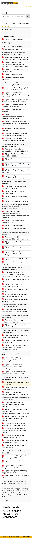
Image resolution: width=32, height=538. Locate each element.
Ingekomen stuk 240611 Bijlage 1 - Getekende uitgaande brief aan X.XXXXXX (15, 436)
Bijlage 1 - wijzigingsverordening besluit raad (15, 280)
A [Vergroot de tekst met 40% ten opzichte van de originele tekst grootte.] (8, 26)
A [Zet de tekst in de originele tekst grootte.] (2, 26)
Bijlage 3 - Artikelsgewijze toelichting (14, 228)
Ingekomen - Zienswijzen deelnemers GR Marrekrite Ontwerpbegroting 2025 (15, 134)
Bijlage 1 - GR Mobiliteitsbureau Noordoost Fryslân (13, 221)
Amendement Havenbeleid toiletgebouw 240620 (15, 476)
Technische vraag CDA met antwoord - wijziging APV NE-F (15, 300)
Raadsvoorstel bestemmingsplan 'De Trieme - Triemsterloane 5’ (14, 336)
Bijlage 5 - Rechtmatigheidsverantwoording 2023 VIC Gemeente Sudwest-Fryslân (15, 116)
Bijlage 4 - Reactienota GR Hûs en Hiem (16, 259)
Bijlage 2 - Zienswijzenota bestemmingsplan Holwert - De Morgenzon (15, 393)
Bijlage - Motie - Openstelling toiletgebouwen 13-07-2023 (12, 467)
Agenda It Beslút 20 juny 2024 (12, 39)
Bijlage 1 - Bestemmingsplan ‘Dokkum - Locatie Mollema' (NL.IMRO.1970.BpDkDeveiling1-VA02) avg (15, 411)
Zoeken (3, 13)
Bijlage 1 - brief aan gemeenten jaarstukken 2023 (13, 192)
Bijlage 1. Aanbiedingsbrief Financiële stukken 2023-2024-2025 (15, 155)
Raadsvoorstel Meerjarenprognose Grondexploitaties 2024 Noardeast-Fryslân (15, 310)
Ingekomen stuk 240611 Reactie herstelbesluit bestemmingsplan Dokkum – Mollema (15, 430)
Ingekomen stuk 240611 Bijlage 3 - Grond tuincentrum (14, 446)
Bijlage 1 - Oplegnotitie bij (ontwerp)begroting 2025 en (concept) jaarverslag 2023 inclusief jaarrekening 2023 (15, 64)
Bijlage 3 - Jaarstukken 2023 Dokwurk (15, 201)
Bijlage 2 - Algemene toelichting (13, 225)
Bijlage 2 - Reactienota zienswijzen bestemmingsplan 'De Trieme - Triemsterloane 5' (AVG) (14, 347)
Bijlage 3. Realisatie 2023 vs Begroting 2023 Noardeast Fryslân (15, 165)
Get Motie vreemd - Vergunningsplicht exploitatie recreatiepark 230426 (15, 295)
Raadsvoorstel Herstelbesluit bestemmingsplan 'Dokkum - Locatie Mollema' (13, 404)
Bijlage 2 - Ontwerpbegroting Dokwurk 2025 (15, 197)
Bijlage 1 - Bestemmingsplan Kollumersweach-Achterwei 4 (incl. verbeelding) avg (12, 367)
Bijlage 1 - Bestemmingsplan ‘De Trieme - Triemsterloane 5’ (16, 341)
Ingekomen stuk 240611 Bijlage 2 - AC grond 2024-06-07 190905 (15, 441)
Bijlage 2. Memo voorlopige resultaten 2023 (15, 160)
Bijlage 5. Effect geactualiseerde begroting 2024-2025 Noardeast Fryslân (14, 177)
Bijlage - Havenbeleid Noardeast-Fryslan (13, 462)
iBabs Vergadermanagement (11, 536)
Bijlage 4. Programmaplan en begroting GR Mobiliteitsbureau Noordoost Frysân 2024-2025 (15, 171)
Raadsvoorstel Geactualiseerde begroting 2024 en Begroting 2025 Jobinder (15, 150)
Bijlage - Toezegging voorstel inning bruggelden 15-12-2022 (14, 472)
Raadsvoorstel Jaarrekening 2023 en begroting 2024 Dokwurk (14, 187)
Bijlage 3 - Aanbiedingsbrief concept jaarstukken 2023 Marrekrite (14, 105)
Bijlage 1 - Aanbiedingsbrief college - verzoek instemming (14, 243)
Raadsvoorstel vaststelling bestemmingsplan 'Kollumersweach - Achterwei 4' (13, 360)
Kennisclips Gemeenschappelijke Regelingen (13, 78)
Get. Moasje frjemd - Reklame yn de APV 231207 (16, 290)
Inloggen (26, 536)
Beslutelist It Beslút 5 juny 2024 (13, 49)
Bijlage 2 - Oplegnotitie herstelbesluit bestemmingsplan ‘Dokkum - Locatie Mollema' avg (14, 418)
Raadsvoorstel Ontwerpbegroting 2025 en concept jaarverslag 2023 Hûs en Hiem (15, 58)
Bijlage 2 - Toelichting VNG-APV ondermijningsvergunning (13, 285)
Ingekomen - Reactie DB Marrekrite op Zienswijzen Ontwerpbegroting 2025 (15, 139)
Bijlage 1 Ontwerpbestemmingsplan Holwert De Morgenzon (14, 388)
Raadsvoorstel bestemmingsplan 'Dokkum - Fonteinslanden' (13, 321)
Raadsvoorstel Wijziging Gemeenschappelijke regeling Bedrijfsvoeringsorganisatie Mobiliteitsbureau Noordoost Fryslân (16, 214)
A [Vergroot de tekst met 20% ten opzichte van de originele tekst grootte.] (5, 26)
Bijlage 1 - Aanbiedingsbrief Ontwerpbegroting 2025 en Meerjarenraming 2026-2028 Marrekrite (15, 95)
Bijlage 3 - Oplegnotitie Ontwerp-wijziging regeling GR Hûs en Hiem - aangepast (13, 254)
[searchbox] (13, 16)
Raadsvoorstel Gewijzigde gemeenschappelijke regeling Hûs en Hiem (15, 238)
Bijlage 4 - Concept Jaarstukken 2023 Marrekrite (15, 110)
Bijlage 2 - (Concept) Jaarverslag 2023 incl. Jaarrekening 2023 (15, 70)
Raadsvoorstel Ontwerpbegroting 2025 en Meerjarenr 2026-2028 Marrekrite (15, 89)
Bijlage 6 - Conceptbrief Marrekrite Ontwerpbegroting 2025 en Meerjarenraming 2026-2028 (15, 123)
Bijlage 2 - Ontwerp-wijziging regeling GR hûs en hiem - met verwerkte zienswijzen (15, 248)
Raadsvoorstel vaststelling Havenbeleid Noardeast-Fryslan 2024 (15, 457)
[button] (28, 16)
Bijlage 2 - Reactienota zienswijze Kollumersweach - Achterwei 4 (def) (14, 373)
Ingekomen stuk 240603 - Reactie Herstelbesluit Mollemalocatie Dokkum (14, 424)
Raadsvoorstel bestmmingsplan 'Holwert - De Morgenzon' (16, 383)
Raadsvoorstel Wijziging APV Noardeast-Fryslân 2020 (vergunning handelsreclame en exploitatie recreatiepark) (15, 274)
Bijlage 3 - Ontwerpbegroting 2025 (14, 74)
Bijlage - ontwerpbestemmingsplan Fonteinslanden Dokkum (14, 326)
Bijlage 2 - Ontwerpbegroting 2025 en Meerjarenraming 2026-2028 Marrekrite (15, 101)
